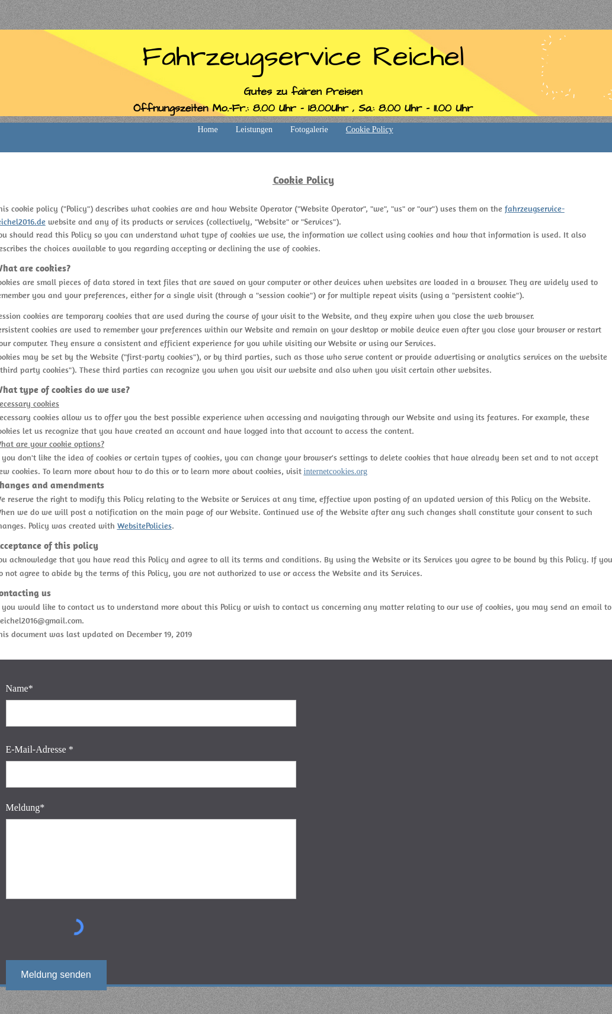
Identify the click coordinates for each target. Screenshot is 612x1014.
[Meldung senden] (56, 975)
